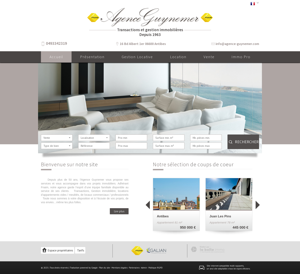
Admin (144, 267)
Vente (209, 57)
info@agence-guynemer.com (237, 44)
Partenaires (134, 267)
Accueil (56, 57)
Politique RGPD (155, 267)
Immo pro (241, 57)
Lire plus (119, 211)
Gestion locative (137, 57)
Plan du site (104, 267)
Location (178, 57)
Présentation (92, 57)
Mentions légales (119, 267)
